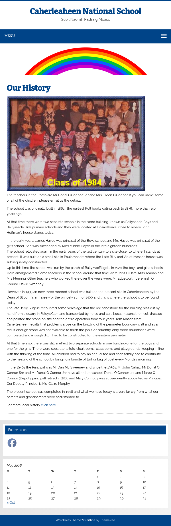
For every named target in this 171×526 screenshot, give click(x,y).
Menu (9, 36)
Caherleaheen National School (85, 11)
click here (48, 405)
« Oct (11, 503)
